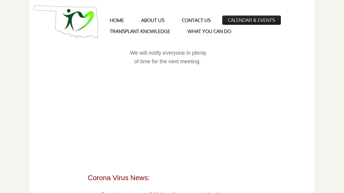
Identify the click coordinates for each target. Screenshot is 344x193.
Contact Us (196, 20)
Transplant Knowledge (140, 31)
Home (117, 20)
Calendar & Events (251, 20)
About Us (152, 20)
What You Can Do (209, 31)
